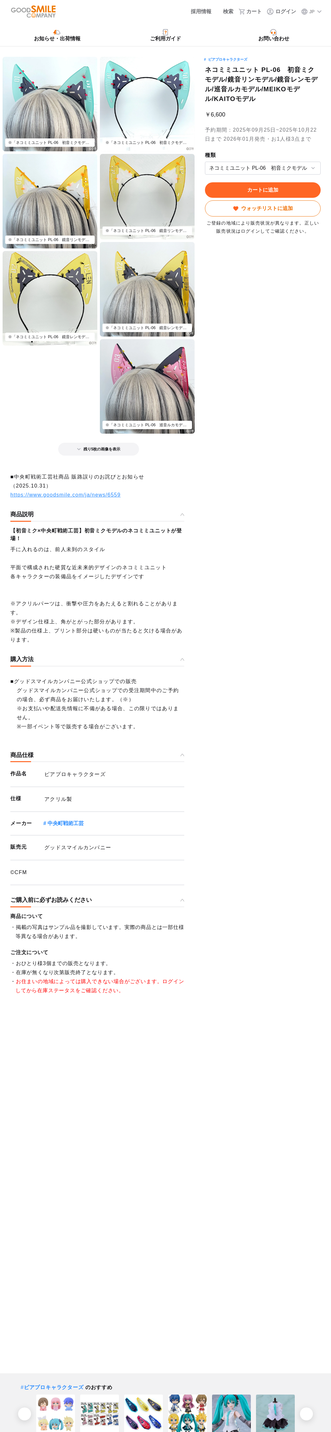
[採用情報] (196, 11)
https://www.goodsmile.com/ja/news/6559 (65, 495)
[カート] (250, 11)
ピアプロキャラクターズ (227, 59)
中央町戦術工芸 (66, 823)
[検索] (225, 11)
